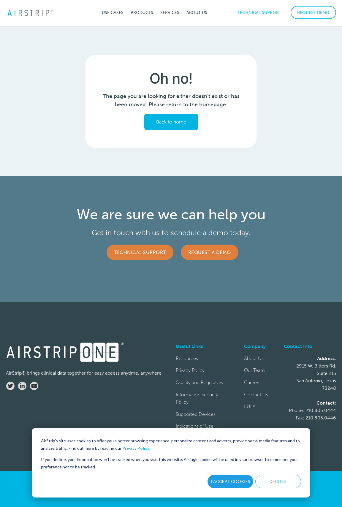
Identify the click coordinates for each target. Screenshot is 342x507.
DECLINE (278, 481)
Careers (252, 382)
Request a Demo (209, 252)
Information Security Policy (197, 398)
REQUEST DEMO (313, 12)
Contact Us (256, 394)
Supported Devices (196, 414)
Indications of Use (194, 426)
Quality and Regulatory (200, 382)
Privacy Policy (135, 448)
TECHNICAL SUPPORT (259, 12)
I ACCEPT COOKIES (230, 481)
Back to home (171, 122)
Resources (187, 358)
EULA (250, 406)
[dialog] (171, 463)
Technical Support (140, 252)
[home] (29, 12)
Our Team (254, 370)
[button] (112, 12)
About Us (254, 358)
